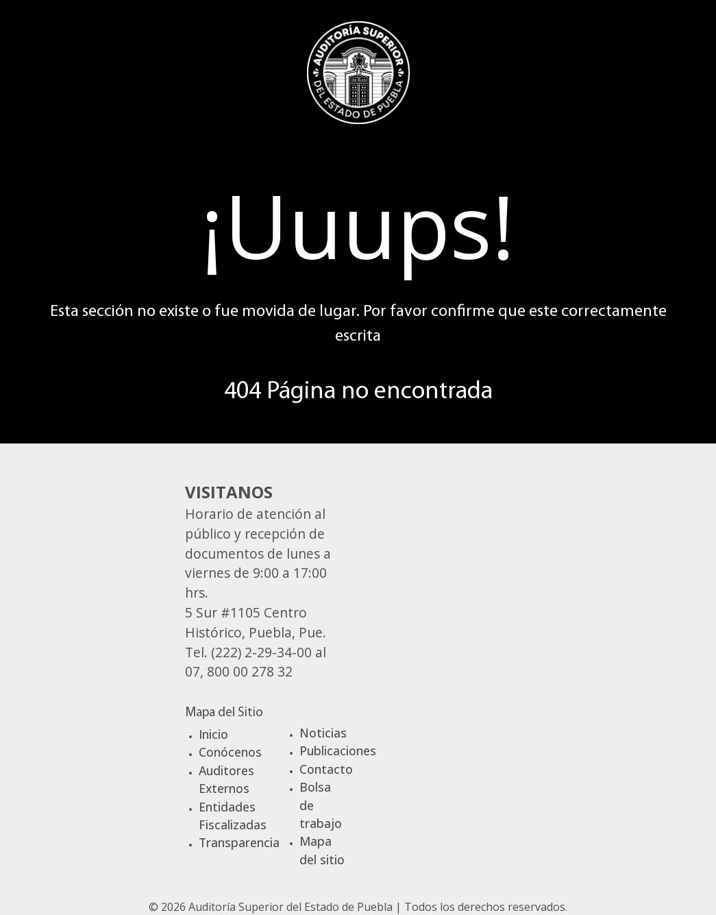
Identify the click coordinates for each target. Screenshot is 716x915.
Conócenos (230, 752)
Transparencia (239, 842)
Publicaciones (337, 750)
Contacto (326, 769)
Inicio (213, 734)
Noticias (323, 732)
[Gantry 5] (358, 70)
